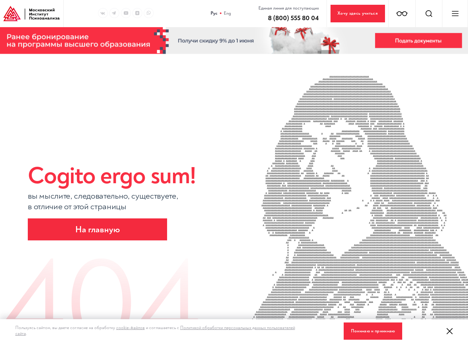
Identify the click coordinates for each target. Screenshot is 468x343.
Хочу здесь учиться (357, 13)
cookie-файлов (130, 328)
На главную (97, 229)
